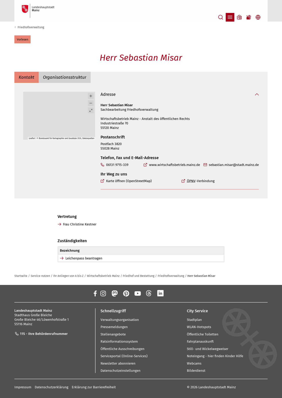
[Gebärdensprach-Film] (248, 17)
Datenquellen (88, 138)
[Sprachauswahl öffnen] (258, 17)
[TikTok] (183, 293)
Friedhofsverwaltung (31, 27)
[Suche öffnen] (220, 17)
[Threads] (149, 293)
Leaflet (32, 138)
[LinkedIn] (160, 293)
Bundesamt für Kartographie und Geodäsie (58, 138)
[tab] (26, 77)
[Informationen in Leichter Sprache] (239, 17)
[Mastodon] (114, 293)
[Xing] (172, 293)
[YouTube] (137, 293)
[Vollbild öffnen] (91, 110)
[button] (22, 39)
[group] (59, 116)
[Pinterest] (126, 293)
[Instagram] (103, 293)
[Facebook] (95, 293)
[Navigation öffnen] (230, 17)
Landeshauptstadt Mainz (217, 387)
